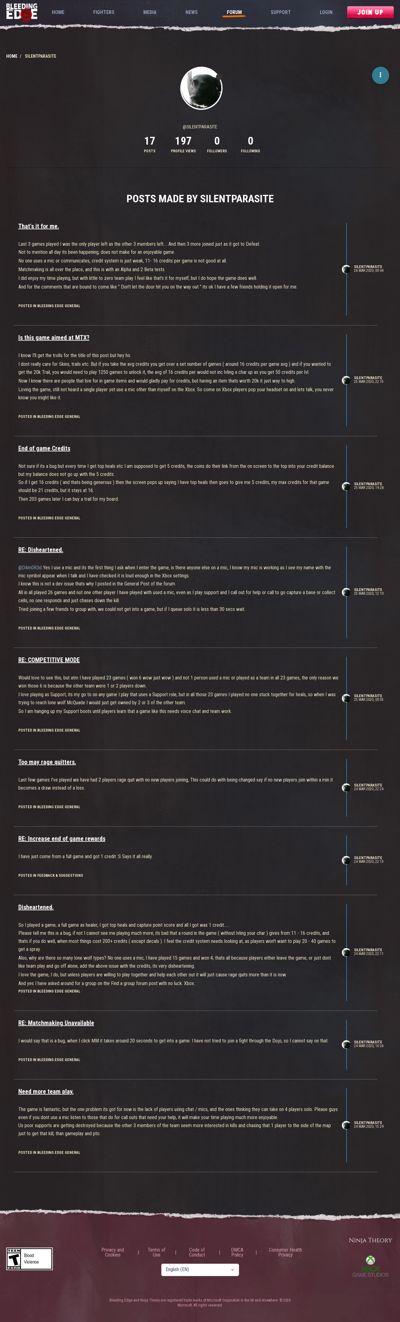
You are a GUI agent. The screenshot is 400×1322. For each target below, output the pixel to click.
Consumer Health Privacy (285, 1252)
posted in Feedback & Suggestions (50, 875)
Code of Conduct (197, 1252)
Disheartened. (36, 907)
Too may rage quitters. (47, 762)
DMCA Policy (237, 1252)
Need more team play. (46, 1091)
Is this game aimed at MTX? (54, 337)
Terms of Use (156, 1252)
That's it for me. (38, 226)
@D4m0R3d (30, 568)
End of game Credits (44, 448)
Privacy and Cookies (112, 1252)
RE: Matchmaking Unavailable (56, 1023)
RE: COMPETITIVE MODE (49, 660)
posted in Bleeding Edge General (49, 306)
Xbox (370, 1266)
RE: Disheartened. (40, 549)
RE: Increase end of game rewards (61, 838)
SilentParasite (368, 267)
